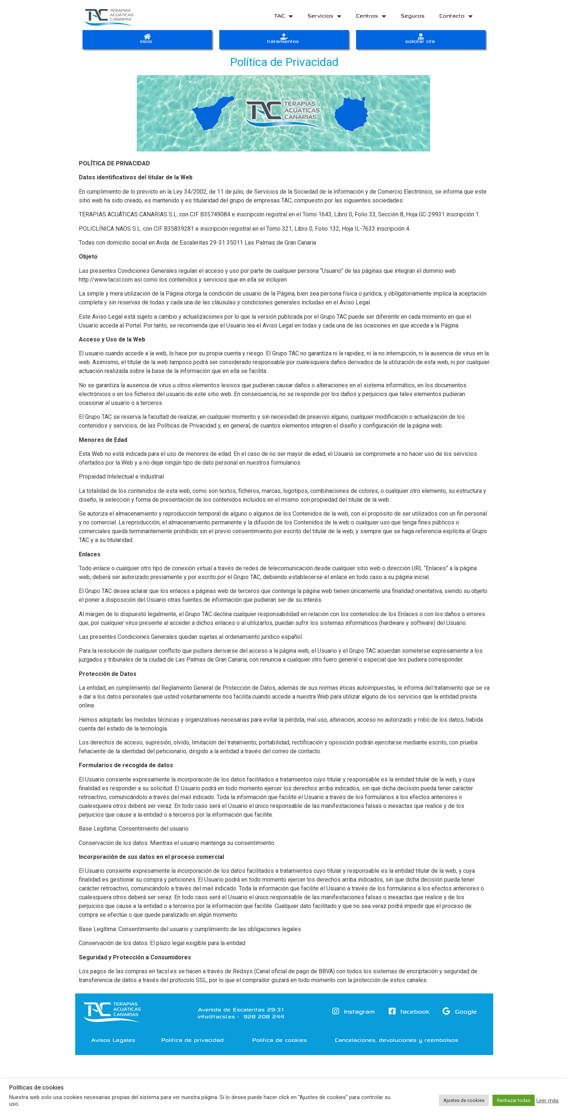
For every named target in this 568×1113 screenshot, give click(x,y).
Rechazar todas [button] (513, 1100)
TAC (283, 16)
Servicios (324, 16)
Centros (371, 16)
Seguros (413, 15)
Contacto (456, 16)
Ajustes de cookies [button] (463, 1100)
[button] (113, 1044)
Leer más (547, 1100)
